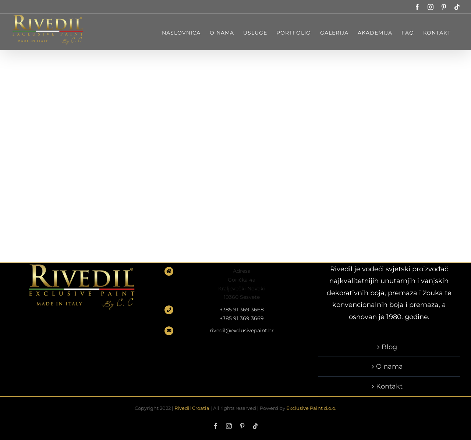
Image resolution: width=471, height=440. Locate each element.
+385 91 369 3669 (242, 318)
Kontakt (389, 386)
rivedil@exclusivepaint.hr (242, 330)
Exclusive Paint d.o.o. (311, 408)
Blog (389, 347)
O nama (389, 366)
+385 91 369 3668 (242, 309)
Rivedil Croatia (191, 408)
